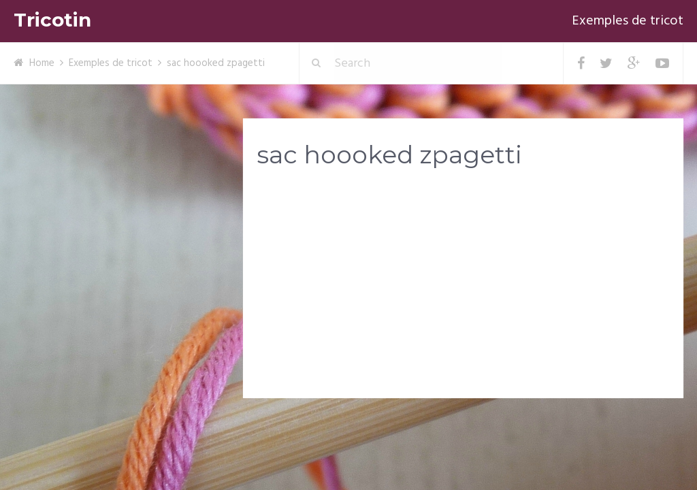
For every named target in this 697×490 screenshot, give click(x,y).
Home (41, 63)
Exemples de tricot (627, 21)
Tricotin (52, 20)
